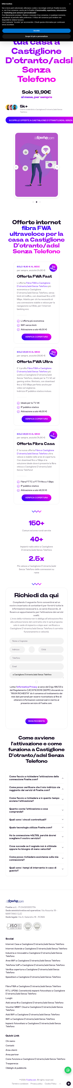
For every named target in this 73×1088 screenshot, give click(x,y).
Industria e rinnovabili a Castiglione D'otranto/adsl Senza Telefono (34, 954)
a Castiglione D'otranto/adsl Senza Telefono (36, 675)
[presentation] (27, 711)
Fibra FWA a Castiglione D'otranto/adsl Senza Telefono (33, 986)
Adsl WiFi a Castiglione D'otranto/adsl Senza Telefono (33, 1015)
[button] (33, 202)
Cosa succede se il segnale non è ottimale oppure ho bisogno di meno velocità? (32, 847)
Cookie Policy (50, 1084)
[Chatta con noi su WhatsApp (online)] (67, 1070)
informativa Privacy (27, 687)
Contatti (10, 1046)
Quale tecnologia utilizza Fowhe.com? (30, 827)
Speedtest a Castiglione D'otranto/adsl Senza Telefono (33, 977)
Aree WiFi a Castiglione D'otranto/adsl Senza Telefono (33, 961)
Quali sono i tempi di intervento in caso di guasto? (32, 869)
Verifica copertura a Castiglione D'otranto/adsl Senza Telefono (32, 971)
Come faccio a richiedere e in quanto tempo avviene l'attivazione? (34, 799)
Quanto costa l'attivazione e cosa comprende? (28, 810)
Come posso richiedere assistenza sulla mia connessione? (33, 858)
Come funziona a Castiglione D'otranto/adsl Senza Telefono (35, 1059)
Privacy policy (36, 1084)
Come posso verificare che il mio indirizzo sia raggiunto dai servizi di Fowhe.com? (34, 789)
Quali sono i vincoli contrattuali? (27, 820)
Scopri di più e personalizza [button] (36, 36)
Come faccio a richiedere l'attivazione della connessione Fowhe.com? (34, 778)
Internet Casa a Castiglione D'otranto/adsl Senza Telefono (35, 944)
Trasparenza (12, 1064)
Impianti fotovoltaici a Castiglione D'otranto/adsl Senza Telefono (33, 1025)
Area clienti (11, 1050)
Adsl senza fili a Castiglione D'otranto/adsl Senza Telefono (34, 1003)
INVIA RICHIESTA (36, 721)
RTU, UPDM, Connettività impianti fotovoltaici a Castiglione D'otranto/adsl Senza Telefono (35, 992)
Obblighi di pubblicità (16, 1068)
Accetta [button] (36, 31)
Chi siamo (10, 1041)
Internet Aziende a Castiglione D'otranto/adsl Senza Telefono (36, 949)
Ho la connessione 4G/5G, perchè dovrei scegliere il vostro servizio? (32, 837)
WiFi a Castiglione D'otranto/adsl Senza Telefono (30, 1019)
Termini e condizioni (20, 1084)
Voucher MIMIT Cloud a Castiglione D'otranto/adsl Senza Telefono (34, 1008)
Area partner (12, 1055)
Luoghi (9, 998)
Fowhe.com (31, 1080)
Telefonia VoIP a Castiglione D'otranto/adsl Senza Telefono (35, 965)
